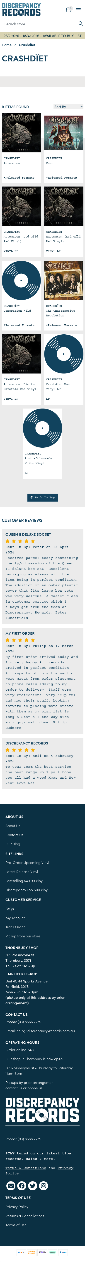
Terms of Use (16, 1224)
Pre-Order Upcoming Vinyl (27, 862)
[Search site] (79, 23)
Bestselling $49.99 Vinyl (24, 880)
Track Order (15, 926)
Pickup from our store (22, 935)
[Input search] (39, 23)
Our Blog (12, 843)
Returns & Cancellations (24, 1215)
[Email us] (10, 1185)
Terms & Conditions (25, 1168)
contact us (13, 1087)
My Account (15, 917)
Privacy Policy (16, 1206)
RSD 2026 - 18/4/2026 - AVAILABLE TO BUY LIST (42, 35)
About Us (12, 825)
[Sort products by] (68, 106)
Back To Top (42, 497)
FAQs (9, 908)
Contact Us (14, 834)
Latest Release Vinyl (21, 871)
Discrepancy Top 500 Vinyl (27, 889)
